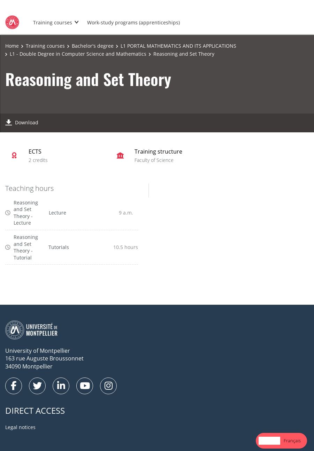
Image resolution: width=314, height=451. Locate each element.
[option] (292, 441)
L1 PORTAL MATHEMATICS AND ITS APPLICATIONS (178, 45)
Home (12, 45)
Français (292, 440)
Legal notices (20, 427)
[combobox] (269, 441)
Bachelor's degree (93, 45)
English (269, 440)
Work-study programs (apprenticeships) (133, 22)
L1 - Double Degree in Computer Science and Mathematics (78, 53)
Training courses (52, 22)
